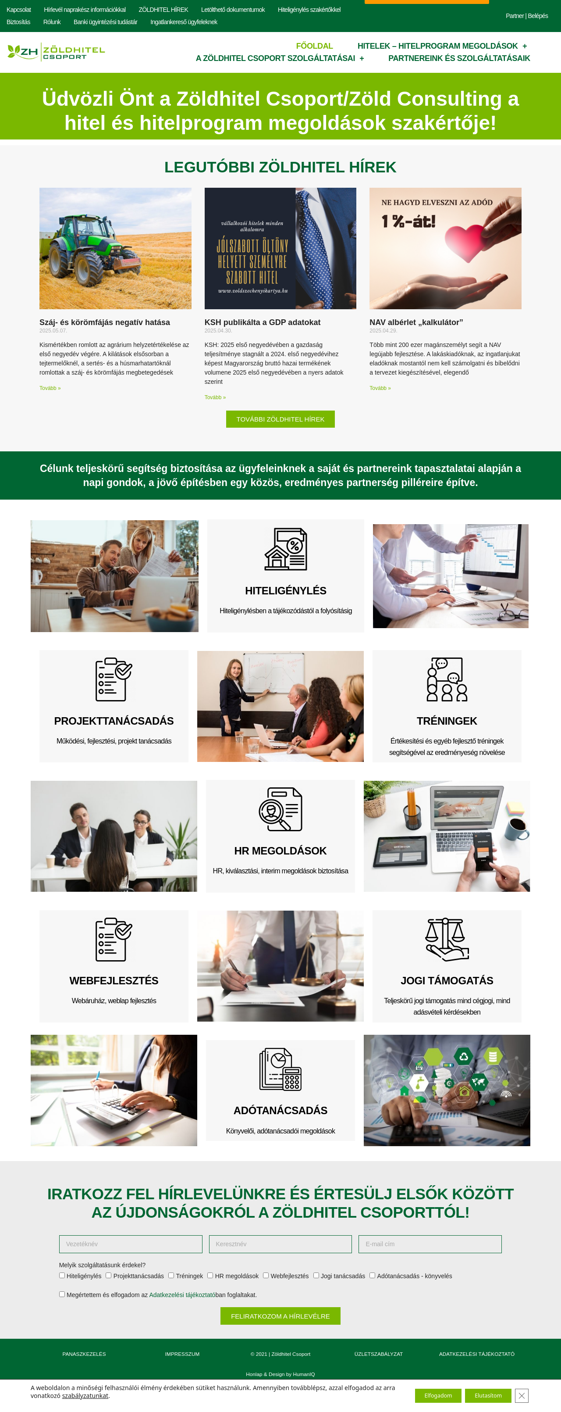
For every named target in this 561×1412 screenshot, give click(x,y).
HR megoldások (237, 1276)
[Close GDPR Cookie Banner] (521, 1396)
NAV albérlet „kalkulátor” (416, 322)
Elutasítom (480, 1395)
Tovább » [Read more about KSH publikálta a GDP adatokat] (215, 397)
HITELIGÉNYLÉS (286, 591)
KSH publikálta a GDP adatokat (263, 322)
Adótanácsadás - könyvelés (414, 1276)
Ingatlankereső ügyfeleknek (183, 21)
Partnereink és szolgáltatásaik (459, 58)
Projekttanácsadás (139, 1276)
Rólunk (51, 21)
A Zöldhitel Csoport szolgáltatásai (280, 58)
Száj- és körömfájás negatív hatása (104, 322)
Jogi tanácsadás (343, 1276)
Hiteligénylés (84, 1276)
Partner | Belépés (527, 15)
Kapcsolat (19, 9)
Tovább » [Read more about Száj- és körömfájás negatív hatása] (50, 388)
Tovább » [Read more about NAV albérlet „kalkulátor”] (380, 388)
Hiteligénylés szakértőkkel (309, 9)
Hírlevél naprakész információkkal (84, 9)
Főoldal (314, 46)
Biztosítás (18, 21)
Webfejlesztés (290, 1276)
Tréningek (189, 1276)
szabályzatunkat (137, 1395)
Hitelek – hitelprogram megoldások (442, 46)
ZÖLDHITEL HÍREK (163, 9)
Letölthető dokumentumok (233, 9)
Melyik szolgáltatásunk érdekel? (102, 1265)
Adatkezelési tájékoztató (182, 1294)
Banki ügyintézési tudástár (105, 21)
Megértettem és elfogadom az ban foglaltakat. (162, 1294)
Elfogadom (420, 1395)
